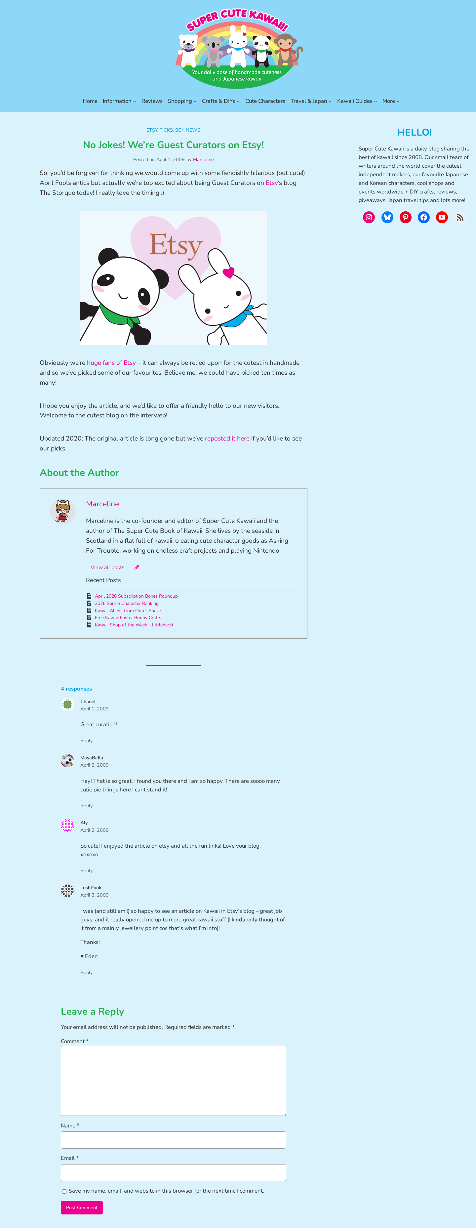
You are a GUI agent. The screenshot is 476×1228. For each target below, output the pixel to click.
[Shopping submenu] (195, 101)
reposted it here (227, 438)
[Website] (136, 567)
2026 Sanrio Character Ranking (127, 603)
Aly (84, 822)
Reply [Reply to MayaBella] (86, 805)
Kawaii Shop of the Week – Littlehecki (134, 625)
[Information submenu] (134, 101)
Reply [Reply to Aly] (86, 870)
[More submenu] (398, 101)
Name (70, 1125)
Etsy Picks (159, 130)
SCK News (187, 130)
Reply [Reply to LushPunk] (86, 972)
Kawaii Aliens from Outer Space (128, 611)
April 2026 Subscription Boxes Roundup (136, 596)
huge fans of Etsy (111, 363)
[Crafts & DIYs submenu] (238, 101)
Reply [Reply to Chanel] (86, 740)
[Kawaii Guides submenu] (375, 101)
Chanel (88, 701)
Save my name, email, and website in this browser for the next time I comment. (166, 1191)
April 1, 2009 (94, 708)
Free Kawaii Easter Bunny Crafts (128, 617)
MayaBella (91, 757)
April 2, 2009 (94, 765)
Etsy (272, 183)
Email (70, 1158)
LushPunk (90, 887)
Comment (75, 1041)
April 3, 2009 (94, 895)
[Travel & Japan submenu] (330, 101)
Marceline (203, 159)
